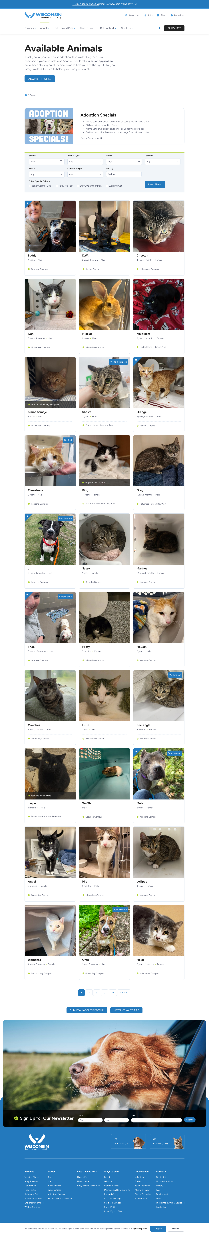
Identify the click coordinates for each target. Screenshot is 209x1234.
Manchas (34, 725)
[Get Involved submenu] (108, 28)
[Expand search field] (159, 28)
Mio (84, 881)
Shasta (86, 412)
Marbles (142, 568)
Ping (85, 490)
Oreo (85, 960)
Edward (47, 795)
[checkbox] (40, 186)
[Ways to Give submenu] (88, 28)
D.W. (85, 255)
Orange (142, 412)
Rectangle (143, 725)
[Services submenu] (30, 28)
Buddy (32, 255)
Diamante (34, 960)
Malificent (143, 334)
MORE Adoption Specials (86, 3)
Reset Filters (154, 184)
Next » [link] (123, 992)
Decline (175, 1228)
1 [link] (81, 992)
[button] (85, 161)
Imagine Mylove (51, 404)
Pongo (102, 482)
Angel (32, 881)
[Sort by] (124, 174)
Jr (29, 568)
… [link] (104, 992)
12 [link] (113, 992)
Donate (176, 28)
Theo (31, 647)
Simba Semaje (37, 412)
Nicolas (87, 334)
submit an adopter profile (87, 1010)
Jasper (32, 803)
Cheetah (142, 255)
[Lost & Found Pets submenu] (64, 28)
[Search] (46, 161)
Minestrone (35, 490)
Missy (86, 647)
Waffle (86, 803)
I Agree (158, 1228)
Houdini (142, 647)
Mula (140, 803)
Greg (140, 490)
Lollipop (142, 881)
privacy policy (140, 1228)
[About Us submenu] (126, 28)
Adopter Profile (39, 78)
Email (133, 1115)
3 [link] (96, 992)
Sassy (86, 568)
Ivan (31, 334)
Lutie (85, 725)
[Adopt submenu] (44, 28)
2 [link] (89, 992)
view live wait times (126, 1010)
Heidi (140, 960)
